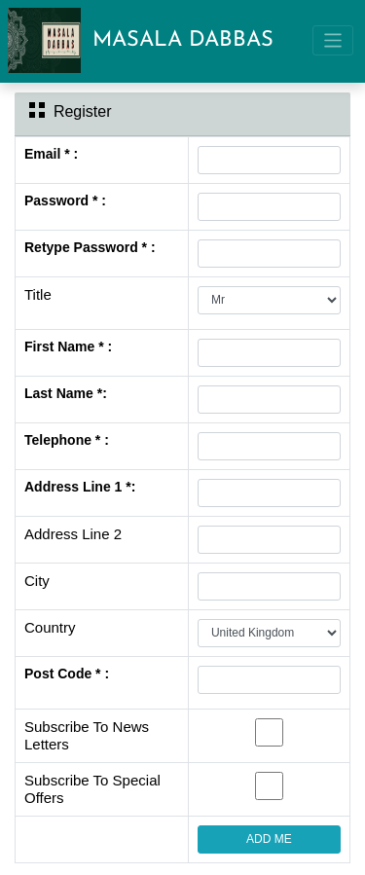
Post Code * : (66, 673)
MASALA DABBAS (183, 40)
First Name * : (68, 346)
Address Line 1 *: (79, 486)
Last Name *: (65, 393)
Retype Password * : (90, 247)
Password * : (65, 200)
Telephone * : (66, 440)
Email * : (51, 154)
